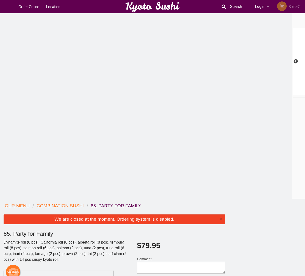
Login (259, 6)
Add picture (13, 86)
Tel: (230, 224)
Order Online (29, 6)
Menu (140, 212)
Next (301, 61)
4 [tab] (270, 92)
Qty (150, 99)
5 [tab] (277, 92)
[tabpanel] (267, 62)
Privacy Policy (185, 224)
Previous (232, 61)
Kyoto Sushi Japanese (60, 206)
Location (53, 6)
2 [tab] (256, 92)
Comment (181, 80)
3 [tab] (263, 92)
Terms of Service (160, 272)
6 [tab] (284, 92)
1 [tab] (249, 92)
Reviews (181, 212)
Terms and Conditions (190, 218)
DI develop (160, 259)
